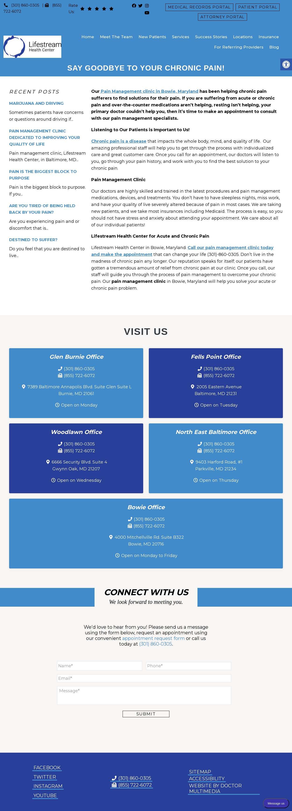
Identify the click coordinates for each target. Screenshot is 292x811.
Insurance (269, 36)
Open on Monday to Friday (149, 555)
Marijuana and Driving (36, 103)
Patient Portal (257, 7)
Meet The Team (116, 36)
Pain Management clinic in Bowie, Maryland (149, 91)
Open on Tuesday (219, 405)
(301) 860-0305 (25, 5)
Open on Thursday (219, 480)
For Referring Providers (238, 47)
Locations (243, 36)
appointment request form (153, 638)
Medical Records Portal (199, 7)
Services (180, 36)
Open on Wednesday (79, 480)
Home (87, 36)
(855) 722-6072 (79, 375)
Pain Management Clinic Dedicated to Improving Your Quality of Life (44, 137)
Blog (274, 47)
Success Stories (211, 36)
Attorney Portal (223, 17)
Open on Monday (79, 405)
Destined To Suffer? (33, 239)
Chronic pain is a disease (118, 141)
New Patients (152, 36)
